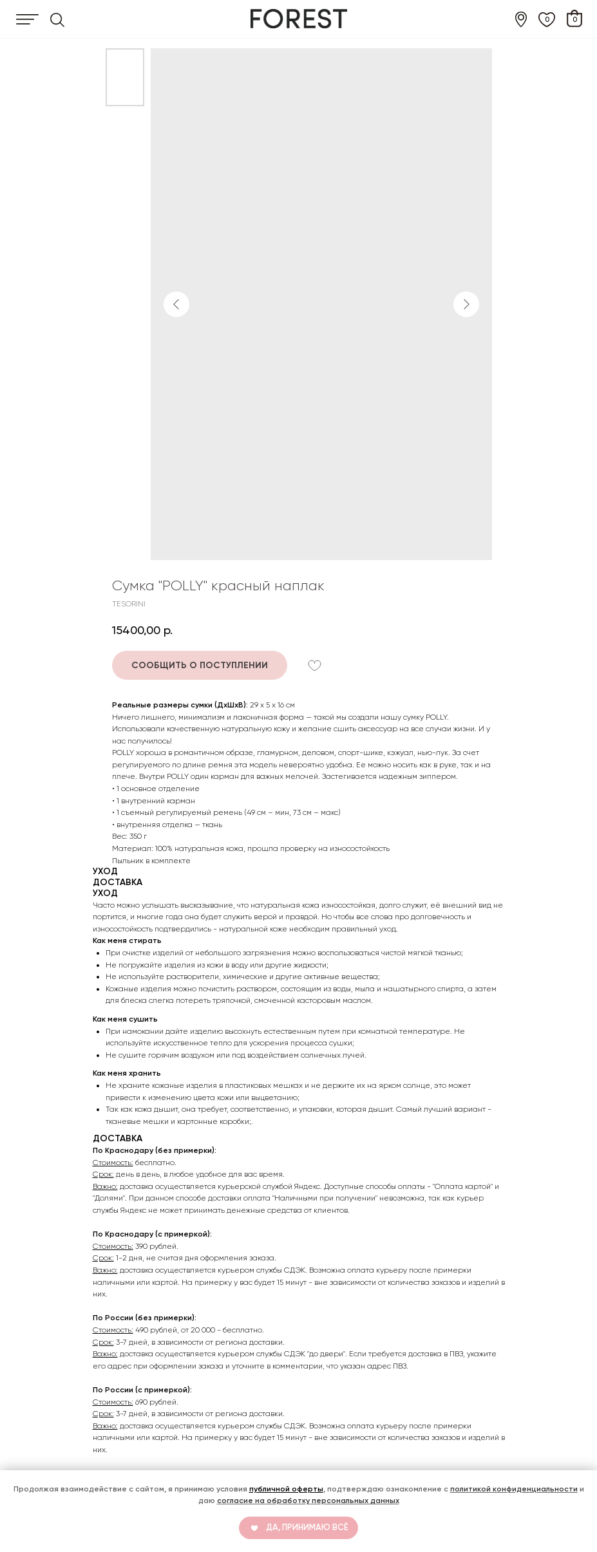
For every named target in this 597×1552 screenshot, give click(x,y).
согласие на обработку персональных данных (308, 1500)
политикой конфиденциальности (514, 1488)
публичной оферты (286, 1488)
